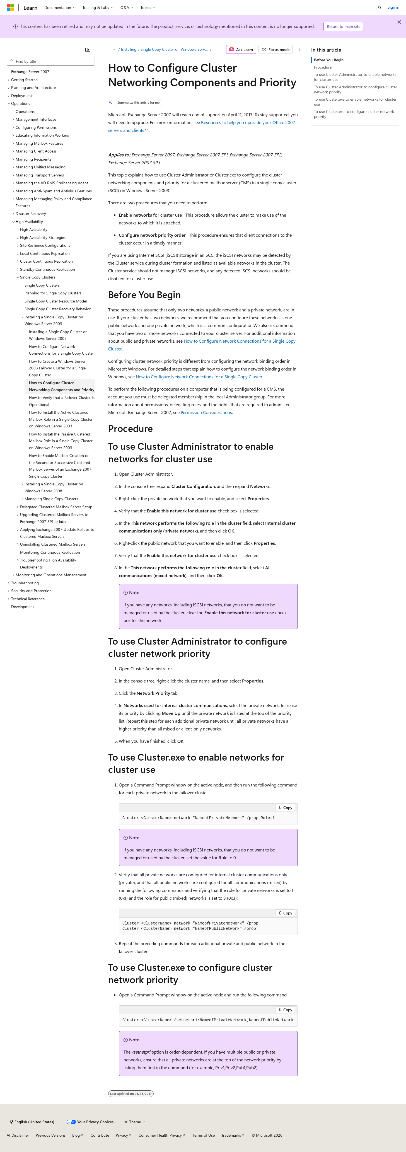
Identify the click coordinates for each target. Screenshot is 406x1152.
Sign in (393, 7)
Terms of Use (204, 1135)
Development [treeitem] (22, 606)
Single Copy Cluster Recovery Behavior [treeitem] (58, 308)
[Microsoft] (10, 7)
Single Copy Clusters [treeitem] (42, 285)
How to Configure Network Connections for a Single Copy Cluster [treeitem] (61, 350)
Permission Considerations (206, 412)
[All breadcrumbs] (113, 49)
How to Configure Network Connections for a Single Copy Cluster (199, 376)
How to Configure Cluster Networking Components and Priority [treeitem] (61, 386)
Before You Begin (329, 59)
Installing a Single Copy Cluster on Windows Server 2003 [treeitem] (58, 335)
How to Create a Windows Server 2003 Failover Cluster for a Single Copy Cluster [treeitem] (57, 368)
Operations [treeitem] (25, 111)
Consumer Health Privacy (160, 1135)
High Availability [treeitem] (33, 229)
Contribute (100, 1135)
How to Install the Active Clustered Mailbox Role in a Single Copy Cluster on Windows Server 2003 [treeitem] (61, 419)
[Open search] (379, 8)
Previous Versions (51, 1135)
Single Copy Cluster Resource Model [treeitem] (56, 301)
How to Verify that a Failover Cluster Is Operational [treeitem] (62, 401)
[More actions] (299, 49)
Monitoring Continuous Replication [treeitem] (50, 552)
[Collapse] (88, 50)
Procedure (323, 67)
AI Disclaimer (18, 1135)
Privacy (122, 1135)
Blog (76, 1135)
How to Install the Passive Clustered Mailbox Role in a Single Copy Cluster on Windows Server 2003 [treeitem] (61, 440)
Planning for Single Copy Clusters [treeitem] (53, 293)
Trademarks (231, 1135)
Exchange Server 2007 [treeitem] (30, 71)
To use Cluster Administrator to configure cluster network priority (355, 89)
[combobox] (51, 61)
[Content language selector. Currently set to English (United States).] (32, 1121)
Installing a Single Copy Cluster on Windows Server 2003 (165, 49)
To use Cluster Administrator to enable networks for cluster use (355, 77)
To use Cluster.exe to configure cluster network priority (354, 114)
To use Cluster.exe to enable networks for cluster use (355, 101)
